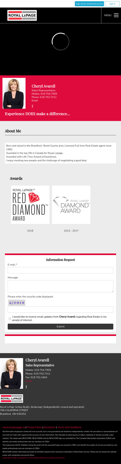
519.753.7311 (48, 97)
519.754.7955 (49, 94)
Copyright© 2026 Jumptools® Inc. (15, 458)
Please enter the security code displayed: (30, 296)
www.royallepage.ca (13, 427)
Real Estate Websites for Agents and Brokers (47, 458)
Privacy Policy (34, 427)
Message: (13, 277)
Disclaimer (50, 427)
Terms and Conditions (69, 427)
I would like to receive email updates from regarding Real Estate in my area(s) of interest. (59, 318)
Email (35, 100)
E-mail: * (12, 264)
